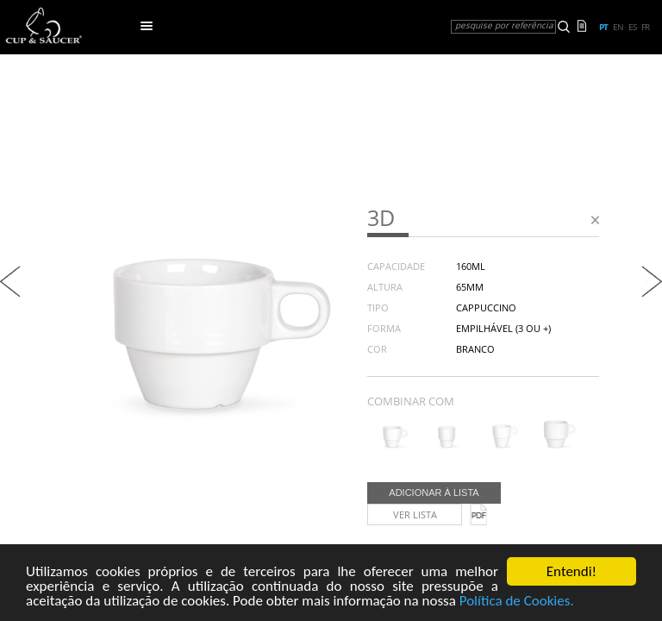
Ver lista (415, 514)
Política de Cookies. (516, 602)
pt (603, 27)
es (632, 27)
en (618, 27)
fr (645, 27)
